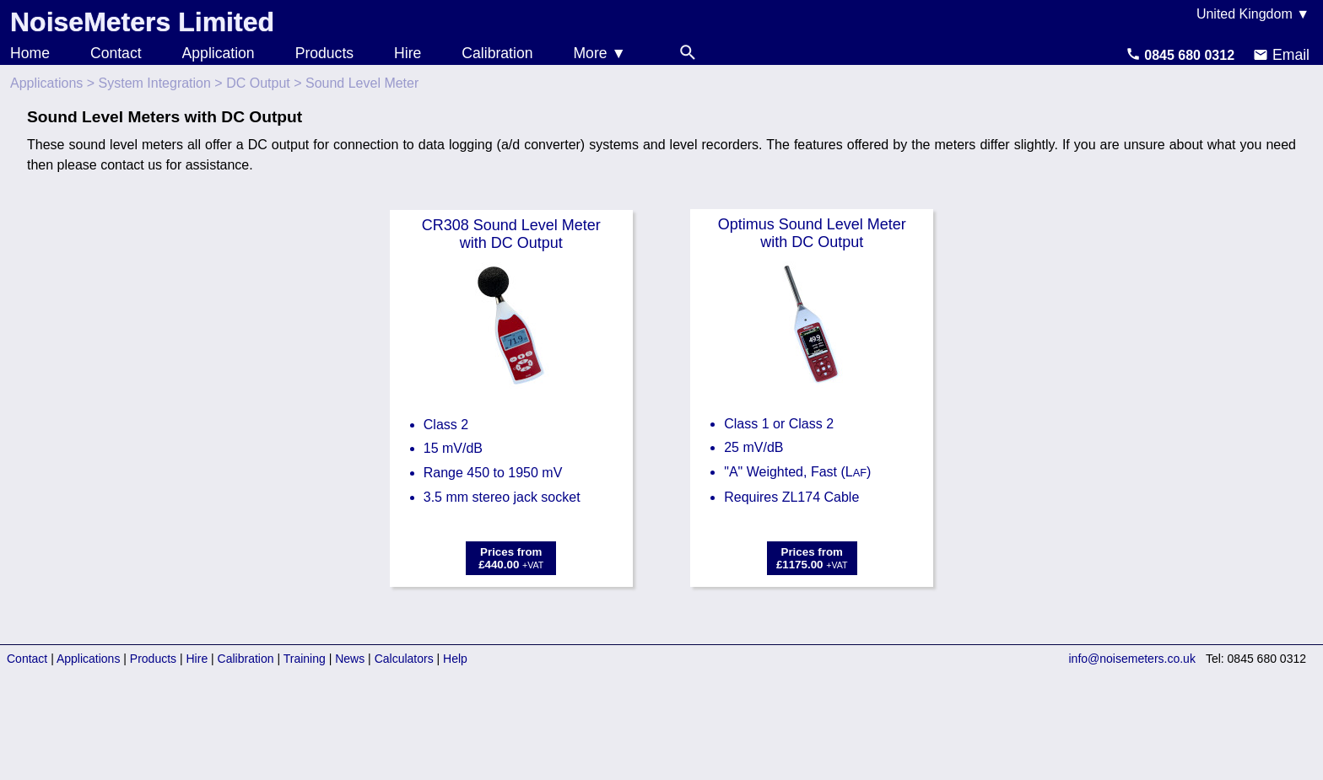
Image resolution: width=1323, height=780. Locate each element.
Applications (46, 83)
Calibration (497, 53)
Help (455, 658)
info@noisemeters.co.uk (1132, 658)
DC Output (258, 83)
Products (324, 53)
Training (305, 658)
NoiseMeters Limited (142, 22)
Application (218, 53)
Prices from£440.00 (510, 558)
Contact (116, 53)
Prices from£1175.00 (812, 558)
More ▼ (599, 53)
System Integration (155, 83)
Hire (407, 53)
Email (1281, 54)
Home (30, 53)
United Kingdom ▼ (1253, 14)
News (349, 658)
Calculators (404, 658)
